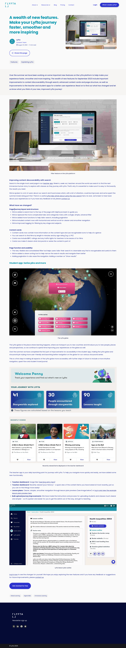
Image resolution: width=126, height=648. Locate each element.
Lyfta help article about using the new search (64, 196)
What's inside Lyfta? (109, 5)
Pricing (62, 5)
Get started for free (20, 586)
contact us (65, 199)
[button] (35, 5)
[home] (10, 5)
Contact (71, 5)
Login (95, 5)
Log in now (13, 574)
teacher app (48, 183)
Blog (55, 5)
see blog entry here (47, 482)
